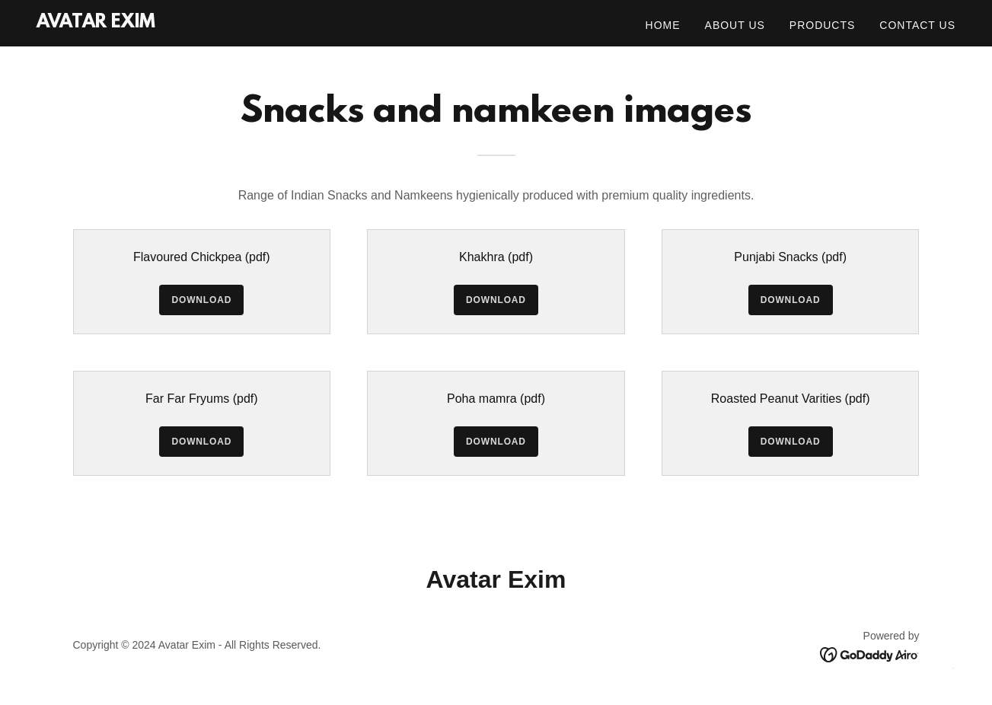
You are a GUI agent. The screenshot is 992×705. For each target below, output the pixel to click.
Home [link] (663, 25)
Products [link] (822, 25)
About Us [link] (735, 25)
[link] (96, 23)
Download (201, 300)
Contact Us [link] (917, 25)
